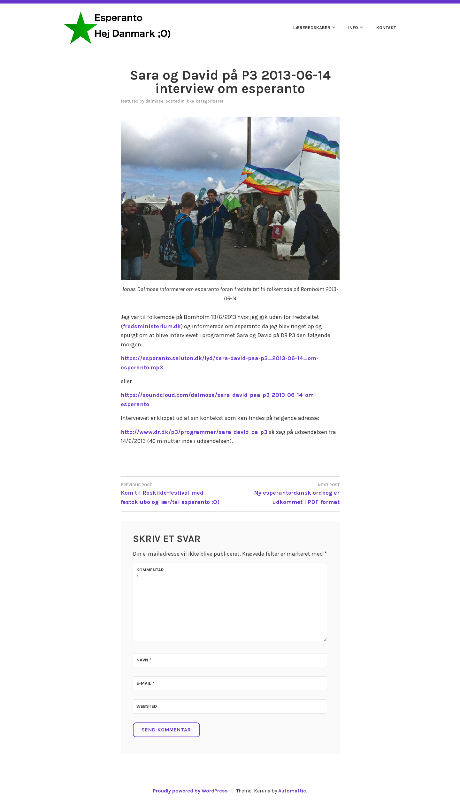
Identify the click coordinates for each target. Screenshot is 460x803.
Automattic (292, 791)
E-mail (145, 683)
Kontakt (386, 27)
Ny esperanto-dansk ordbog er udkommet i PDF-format (285, 494)
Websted (146, 706)
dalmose (154, 101)
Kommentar (150, 573)
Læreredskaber (311, 27)
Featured (129, 101)
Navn (143, 660)
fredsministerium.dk (152, 326)
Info (353, 27)
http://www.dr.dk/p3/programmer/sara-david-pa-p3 (194, 432)
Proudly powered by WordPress (190, 791)
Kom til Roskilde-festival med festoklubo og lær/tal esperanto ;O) (175, 494)
